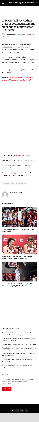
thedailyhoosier (21, 147)
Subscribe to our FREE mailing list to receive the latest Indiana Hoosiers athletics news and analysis (17, 370)
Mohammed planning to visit (11, 72)
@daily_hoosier (26, 152)
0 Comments (5, 33)
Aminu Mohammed (8, 175)
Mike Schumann (11, 31)
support (13, 165)
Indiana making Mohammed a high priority (22, 69)
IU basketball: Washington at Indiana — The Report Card (19, 221)
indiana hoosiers (21, 175)
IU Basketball (30, 31)
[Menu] (3, 3)
